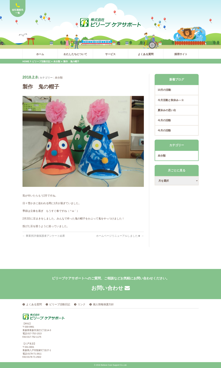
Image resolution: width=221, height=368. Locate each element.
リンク (81, 304)
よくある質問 (34, 304)
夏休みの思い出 (167, 110)
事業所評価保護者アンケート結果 (44, 235)
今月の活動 (164, 120)
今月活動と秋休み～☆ (171, 100)
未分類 (59, 77)
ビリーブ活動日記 (59, 304)
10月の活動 (164, 89)
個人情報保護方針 (103, 304)
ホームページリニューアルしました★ (120, 235)
